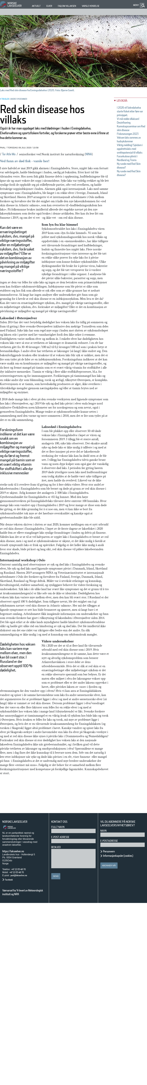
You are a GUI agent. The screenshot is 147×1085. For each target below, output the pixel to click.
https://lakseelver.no (16, 1033)
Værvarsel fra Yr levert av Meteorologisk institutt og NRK (24, 1074)
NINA (5, 163)
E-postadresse (111, 1022)
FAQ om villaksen (71, 6)
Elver (50, 6)
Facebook (10, 1061)
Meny (135, 5)
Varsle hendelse (99, 6)
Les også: (123, 100)
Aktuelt (37, 6)
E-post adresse (62, 1019)
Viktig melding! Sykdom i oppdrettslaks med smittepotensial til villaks (130, 171)
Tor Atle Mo (11, 159)
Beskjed (56, 1029)
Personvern (111, 1033)
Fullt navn (59, 1009)
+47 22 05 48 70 (21, 1051)
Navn (104, 1012)
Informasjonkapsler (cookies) (123, 1037)
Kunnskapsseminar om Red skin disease (130, 137)
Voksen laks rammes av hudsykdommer (128, 156)
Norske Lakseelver (17, 1003)
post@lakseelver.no (21, 1057)
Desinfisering (126, 130)
